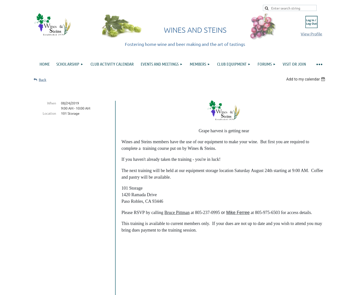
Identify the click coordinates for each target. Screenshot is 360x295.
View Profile (311, 33)
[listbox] (306, 79)
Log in (311, 22)
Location (49, 113)
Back (42, 79)
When (51, 103)
